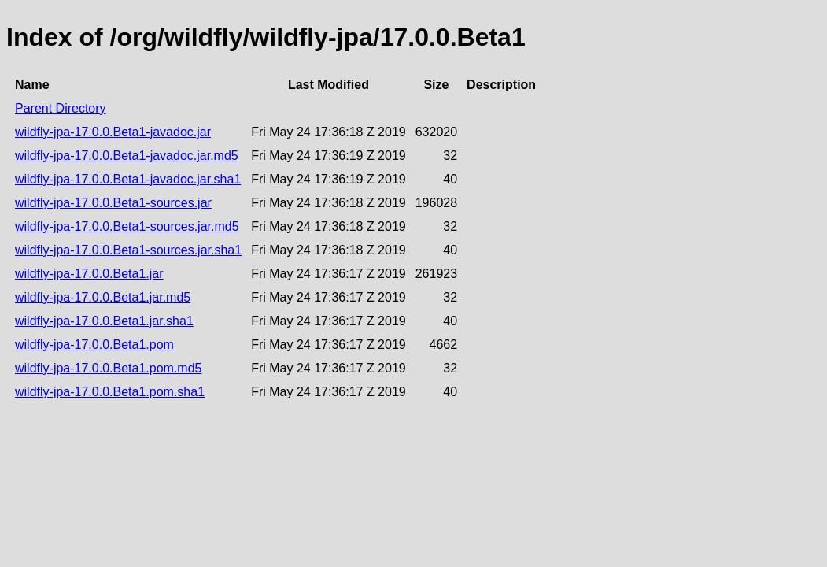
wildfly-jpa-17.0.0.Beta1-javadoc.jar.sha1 (128, 179)
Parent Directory (60, 108)
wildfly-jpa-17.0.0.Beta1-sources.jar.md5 (127, 226)
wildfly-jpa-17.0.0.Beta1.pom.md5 (108, 368)
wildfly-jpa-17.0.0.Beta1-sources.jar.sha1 (128, 250)
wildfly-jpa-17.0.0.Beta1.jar (89, 273)
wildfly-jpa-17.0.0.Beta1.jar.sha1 (104, 321)
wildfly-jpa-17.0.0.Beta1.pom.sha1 (110, 391)
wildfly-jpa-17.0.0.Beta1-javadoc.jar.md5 (126, 155)
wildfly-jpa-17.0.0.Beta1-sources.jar (113, 202)
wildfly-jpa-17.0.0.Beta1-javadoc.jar (113, 132)
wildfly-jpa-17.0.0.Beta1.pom (94, 344)
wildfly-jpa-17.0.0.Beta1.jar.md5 (102, 297)
